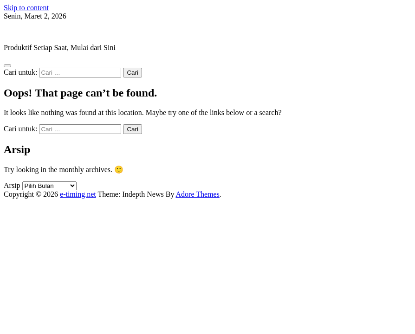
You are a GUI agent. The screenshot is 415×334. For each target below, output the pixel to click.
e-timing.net (22, 32)
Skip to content (26, 8)
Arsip (12, 185)
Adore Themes (198, 194)
